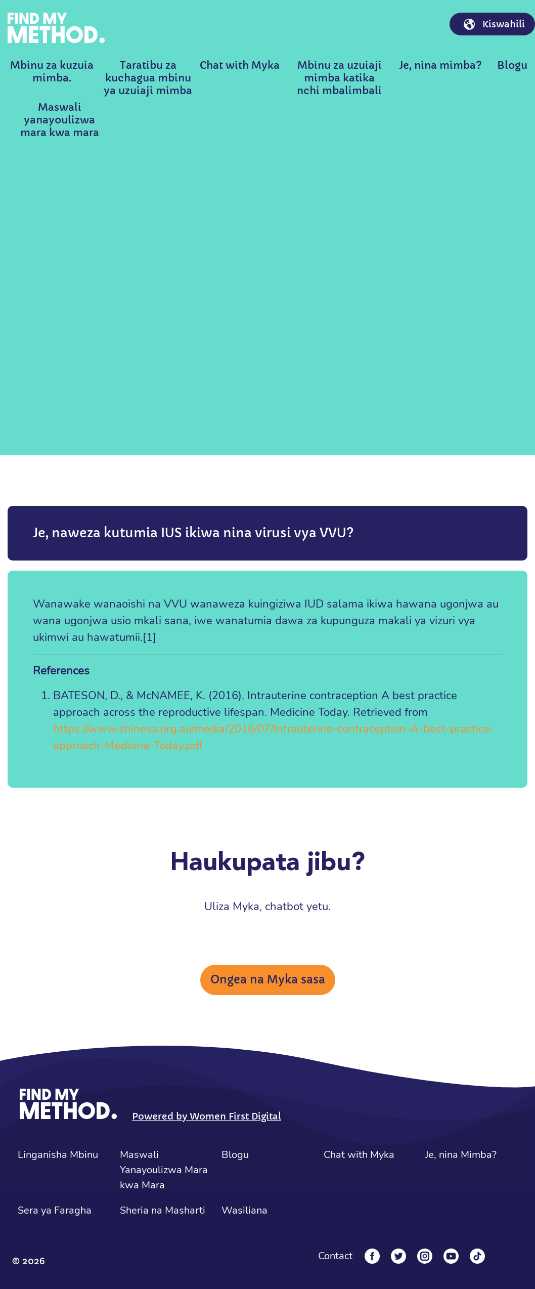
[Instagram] (424, 1256)
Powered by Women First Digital (206, 1116)
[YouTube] (451, 1256)
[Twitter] (398, 1256)
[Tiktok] (477, 1256)
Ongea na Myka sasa (267, 979)
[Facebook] (372, 1256)
